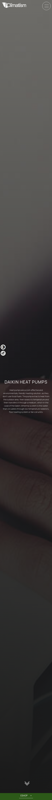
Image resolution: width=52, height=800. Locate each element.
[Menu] (47, 6)
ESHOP (24, 795)
